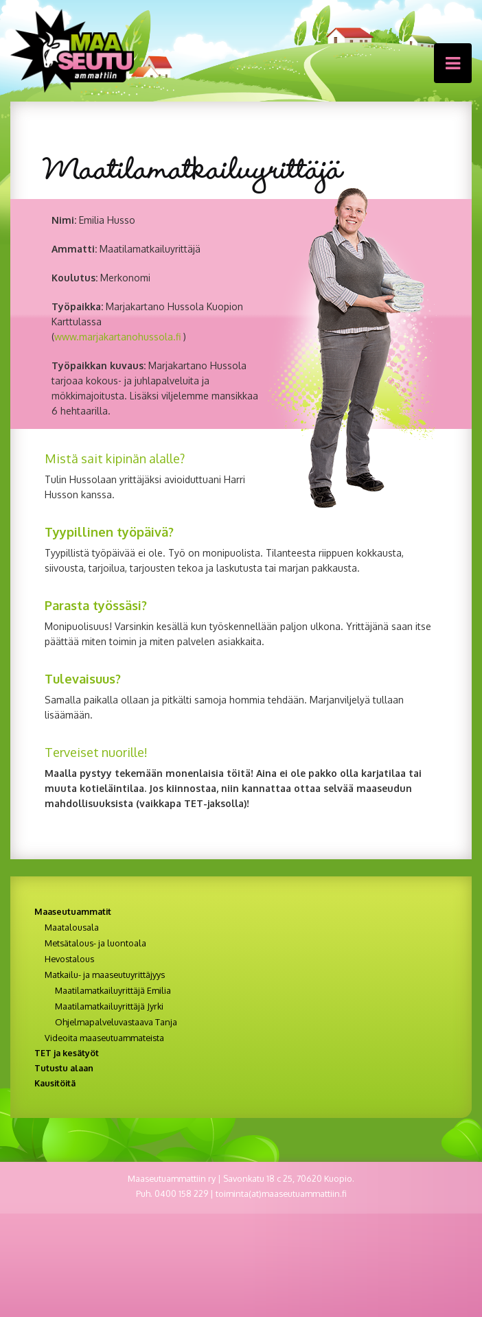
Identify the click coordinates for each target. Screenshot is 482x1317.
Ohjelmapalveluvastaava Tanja (116, 1022)
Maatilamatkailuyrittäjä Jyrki (109, 1006)
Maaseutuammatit (72, 911)
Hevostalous (69, 959)
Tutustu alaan (63, 1067)
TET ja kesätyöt (66, 1052)
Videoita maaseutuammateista (104, 1037)
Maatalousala (72, 927)
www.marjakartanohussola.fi (117, 336)
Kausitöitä (55, 1082)
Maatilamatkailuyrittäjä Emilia (113, 990)
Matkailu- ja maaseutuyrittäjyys (105, 974)
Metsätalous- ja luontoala (95, 943)
